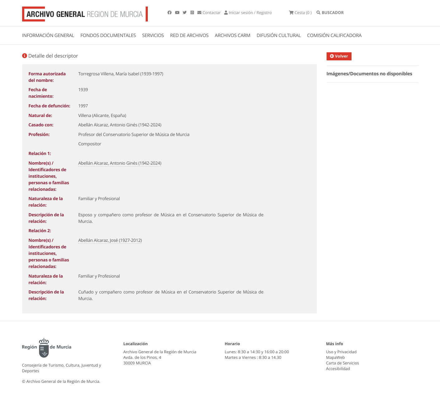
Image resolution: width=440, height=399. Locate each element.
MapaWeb (335, 357)
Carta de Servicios (342, 363)
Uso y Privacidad (341, 351)
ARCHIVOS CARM (232, 35)
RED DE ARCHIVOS (189, 35)
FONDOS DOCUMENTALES (108, 35)
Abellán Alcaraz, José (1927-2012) (110, 240)
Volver (342, 56)
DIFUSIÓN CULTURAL (279, 35)
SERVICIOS (153, 35)
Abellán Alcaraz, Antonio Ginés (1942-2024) (119, 163)
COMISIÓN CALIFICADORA (334, 35)
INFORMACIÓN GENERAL (48, 35)
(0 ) (300, 12)
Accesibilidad (338, 368)
